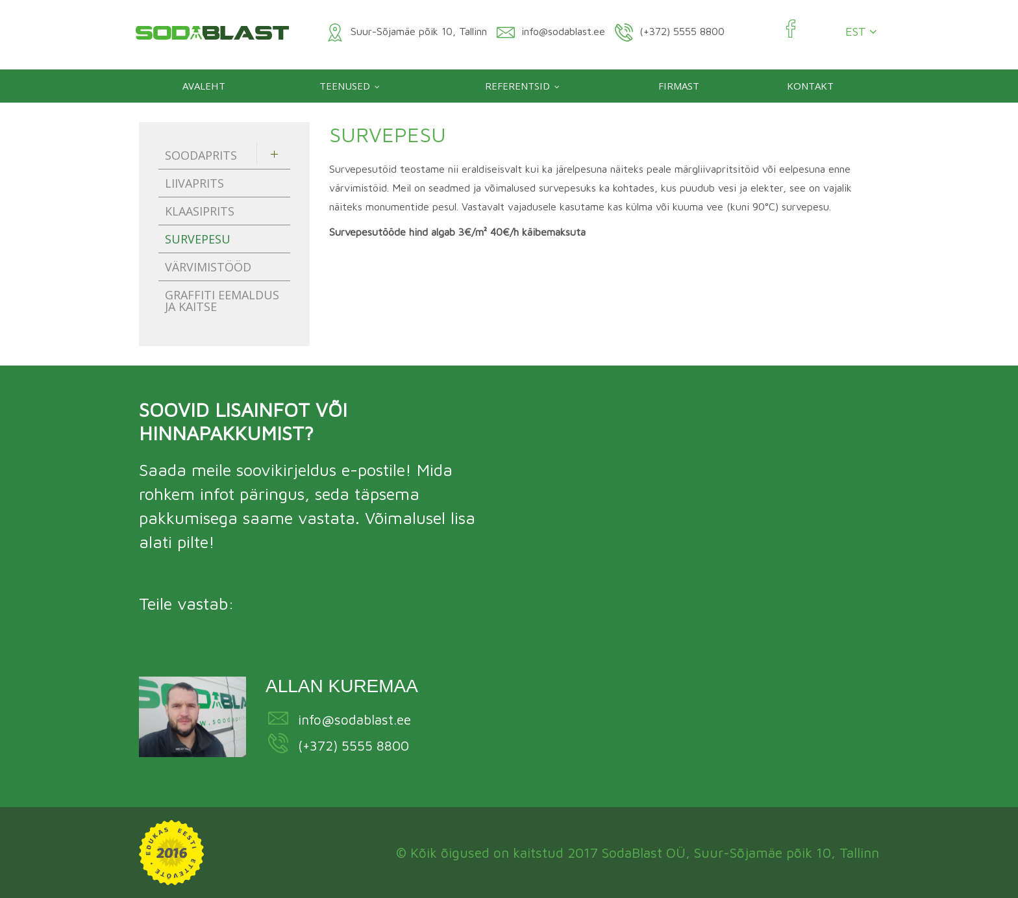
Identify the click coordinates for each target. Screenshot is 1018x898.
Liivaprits (194, 183)
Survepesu (197, 239)
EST (861, 32)
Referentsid (517, 85)
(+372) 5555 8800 (353, 745)
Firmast (678, 85)
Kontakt (810, 85)
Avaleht (203, 85)
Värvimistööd (208, 267)
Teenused (344, 85)
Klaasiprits (199, 211)
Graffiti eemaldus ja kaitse (222, 300)
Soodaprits (201, 155)
